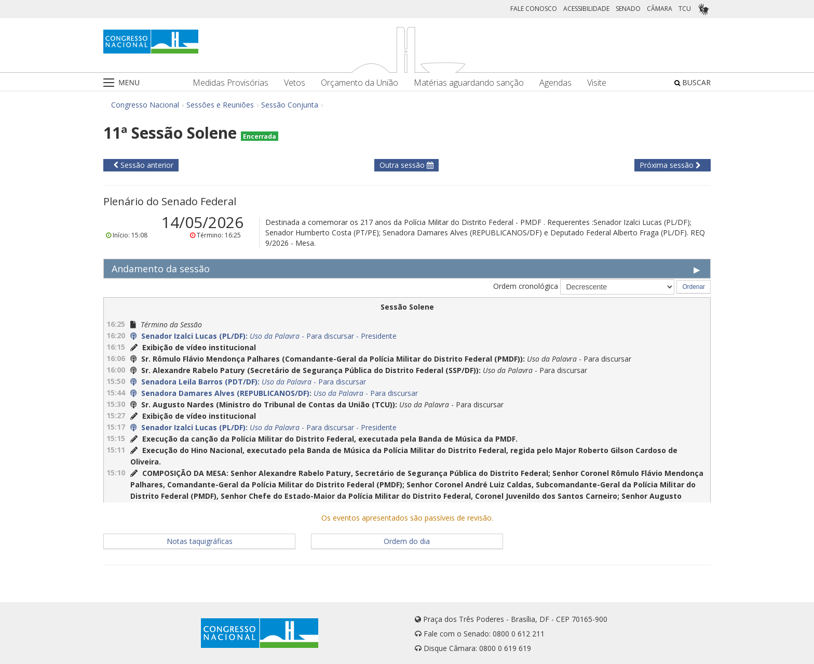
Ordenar (693, 286)
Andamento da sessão (161, 268)
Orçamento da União (359, 82)
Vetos (294, 82)
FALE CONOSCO (533, 8)
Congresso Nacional (145, 105)
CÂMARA (659, 8)
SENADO (628, 8)
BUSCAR (692, 82)
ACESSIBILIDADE (586, 8)
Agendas (555, 82)
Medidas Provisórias (230, 82)
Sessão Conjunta (289, 105)
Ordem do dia (407, 541)
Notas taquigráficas (200, 541)
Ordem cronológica (525, 286)
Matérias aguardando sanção (469, 82)
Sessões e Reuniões (220, 105)
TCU (685, 8)
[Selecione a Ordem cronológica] (617, 287)
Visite (596, 82)
